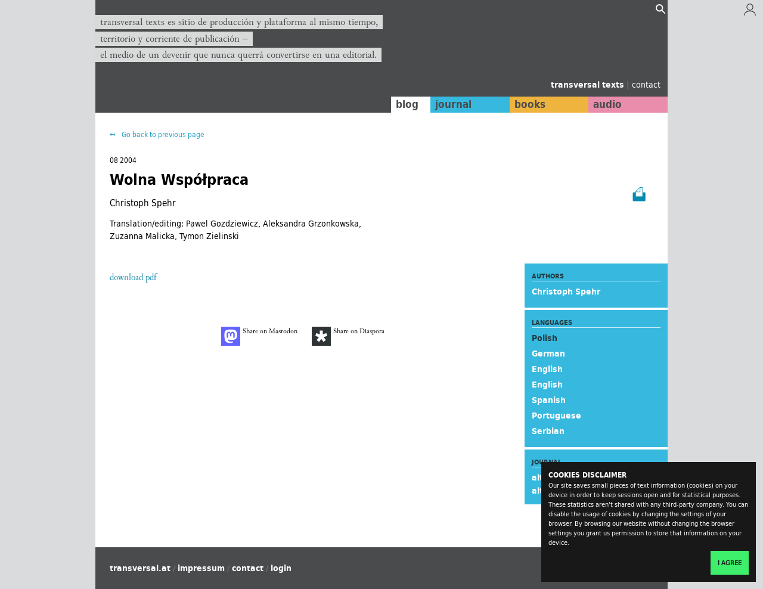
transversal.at (140, 568)
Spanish (549, 400)
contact (646, 84)
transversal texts (588, 84)
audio (607, 104)
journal (450, 104)
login (281, 568)
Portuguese (556, 415)
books (527, 104)
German (548, 353)
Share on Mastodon (259, 336)
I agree (730, 563)
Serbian (548, 431)
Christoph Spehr (566, 291)
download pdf (133, 277)
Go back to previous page (162, 134)
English (547, 369)
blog (403, 104)
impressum (201, 568)
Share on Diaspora (348, 336)
